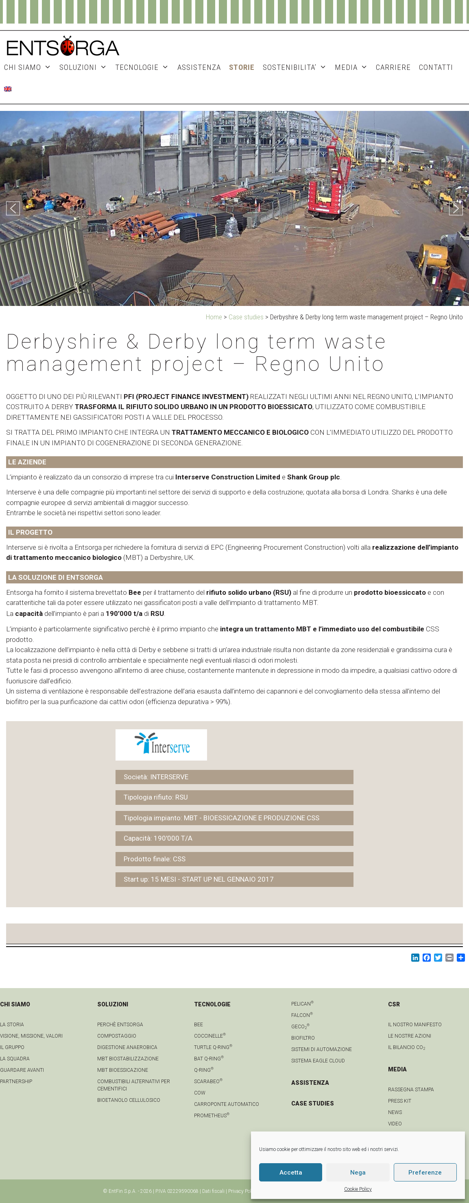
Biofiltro (303, 1038)
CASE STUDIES (312, 1103)
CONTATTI (436, 67)
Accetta (290, 1172)
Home (214, 317)
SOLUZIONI (85, 67)
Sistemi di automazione (321, 1049)
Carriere (393, 67)
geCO (300, 1027)
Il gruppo (12, 1047)
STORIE (242, 67)
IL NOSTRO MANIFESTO (415, 1024)
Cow (199, 1093)
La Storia (12, 1024)
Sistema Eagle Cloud (318, 1061)
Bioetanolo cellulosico (128, 1100)
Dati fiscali (213, 1191)
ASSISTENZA (199, 67)
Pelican (302, 1004)
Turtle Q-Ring (213, 1047)
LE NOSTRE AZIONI (409, 1036)
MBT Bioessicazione (122, 1070)
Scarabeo (208, 1081)
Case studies (246, 317)
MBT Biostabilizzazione (128, 1059)
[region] (234, 208)
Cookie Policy (358, 1189)
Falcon (302, 1015)
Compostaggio (116, 1036)
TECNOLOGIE (144, 67)
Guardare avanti (22, 1070)
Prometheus (211, 1115)
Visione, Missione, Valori (31, 1036)
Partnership (16, 1081)
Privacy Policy (242, 1191)
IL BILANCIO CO (406, 1047)
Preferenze (425, 1172)
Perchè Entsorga (120, 1024)
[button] (13, 208)
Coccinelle (210, 1036)
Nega (358, 1172)
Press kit (399, 1101)
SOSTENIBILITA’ (297, 67)
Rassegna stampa (411, 1089)
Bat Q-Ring (209, 1059)
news (395, 1112)
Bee (198, 1024)
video (395, 1124)
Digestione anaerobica (127, 1047)
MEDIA (353, 67)
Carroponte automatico (226, 1104)
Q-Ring (204, 1070)
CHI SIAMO (29, 67)
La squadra (15, 1059)
